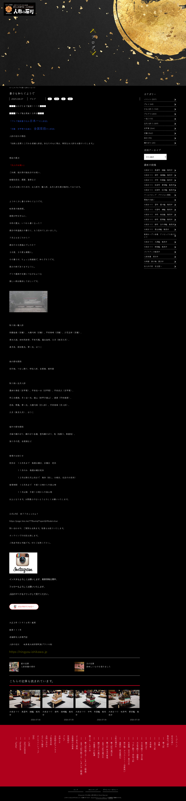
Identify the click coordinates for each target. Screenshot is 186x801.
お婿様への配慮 (94, 749)
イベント (147, 99)
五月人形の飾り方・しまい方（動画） (81, 759)
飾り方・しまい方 (89, 743)
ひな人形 (147, 109)
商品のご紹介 (167, 741)
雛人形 (163, 745)
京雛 (146, 133)
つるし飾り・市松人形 (133, 752)
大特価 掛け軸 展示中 (154, 261)
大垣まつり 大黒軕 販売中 (155, 241)
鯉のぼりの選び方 (98, 750)
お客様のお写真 (72, 742)
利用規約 (110, 797)
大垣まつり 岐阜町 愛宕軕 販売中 (159, 184)
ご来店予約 (50, 740)
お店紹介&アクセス (55, 744)
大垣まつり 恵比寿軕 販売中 (156, 229)
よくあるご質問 (76, 742)
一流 (146, 118)
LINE (29, 744)
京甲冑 (146, 128)
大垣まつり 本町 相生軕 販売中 (158, 214)
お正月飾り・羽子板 (141, 751)
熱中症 (56, 99)
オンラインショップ (37, 744)
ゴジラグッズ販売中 (152, 251)
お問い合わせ (46, 741)
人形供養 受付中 (151, 256)
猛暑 (63, 99)
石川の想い (172, 740)
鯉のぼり (147, 142)
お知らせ (59, 739)
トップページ (176, 741)
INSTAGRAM (24, 748)
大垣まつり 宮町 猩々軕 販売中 (158, 204)
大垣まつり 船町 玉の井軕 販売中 (159, 224)
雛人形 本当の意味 (107, 750)
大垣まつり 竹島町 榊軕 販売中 (158, 209)
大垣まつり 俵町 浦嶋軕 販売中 (158, 175)
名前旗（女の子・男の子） (128, 754)
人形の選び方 (115, 741)
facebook (20, 746)
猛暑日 (70, 99)
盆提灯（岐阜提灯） (120, 751)
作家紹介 (68, 739)
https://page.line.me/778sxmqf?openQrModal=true (33, 520)
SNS (33, 737)
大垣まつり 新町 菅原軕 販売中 (158, 219)
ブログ (146, 113)
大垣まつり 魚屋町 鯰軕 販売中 (158, 170)
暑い (50, 99)
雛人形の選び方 (111, 749)
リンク (75, 790)
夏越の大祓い (149, 199)
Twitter (16, 745)
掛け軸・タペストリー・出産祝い (124, 757)
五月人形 (147, 123)
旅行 (146, 138)
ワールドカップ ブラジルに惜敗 (157, 194)
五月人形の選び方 (102, 750)
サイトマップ (93, 790)
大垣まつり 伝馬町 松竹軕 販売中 (159, 189)
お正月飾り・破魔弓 (137, 751)
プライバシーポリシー (110, 790)
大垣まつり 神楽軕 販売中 (155, 246)
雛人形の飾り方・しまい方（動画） (85, 758)
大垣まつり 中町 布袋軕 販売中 (158, 180)
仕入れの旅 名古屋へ (153, 266)
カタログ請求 (42, 741)
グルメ (146, 104)
